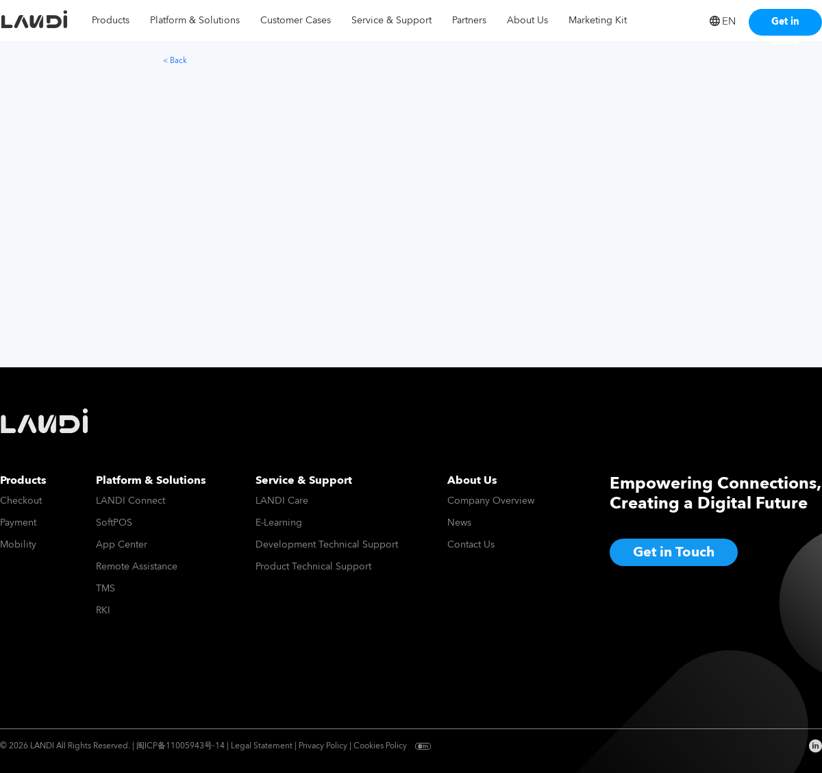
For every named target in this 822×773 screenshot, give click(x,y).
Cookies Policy (380, 746)
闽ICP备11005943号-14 (180, 746)
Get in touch (785, 25)
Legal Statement (261, 746)
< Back (175, 60)
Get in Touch (673, 552)
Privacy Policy (323, 746)
